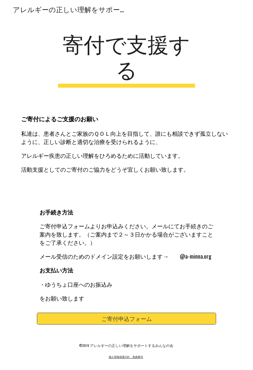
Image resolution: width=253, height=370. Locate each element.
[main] (126, 59)
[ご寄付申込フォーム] (126, 318)
